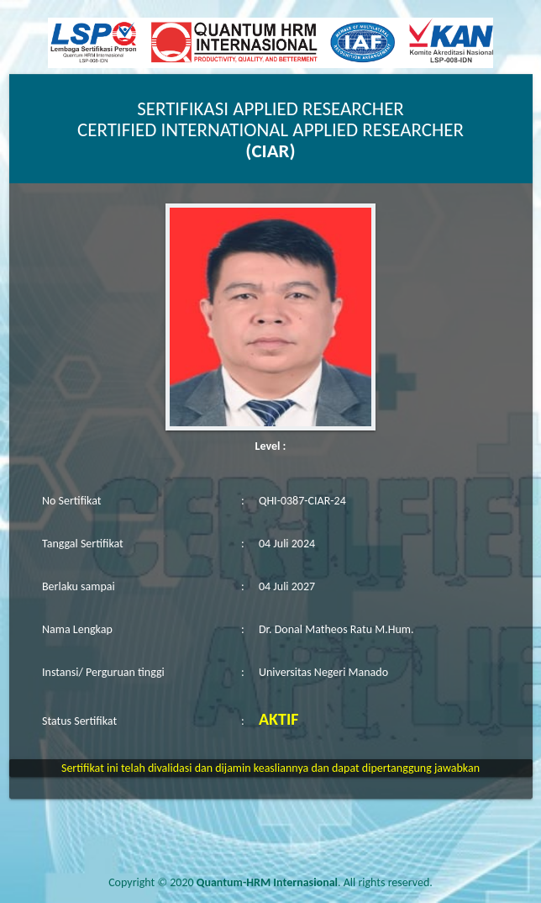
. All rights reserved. (315, 882)
